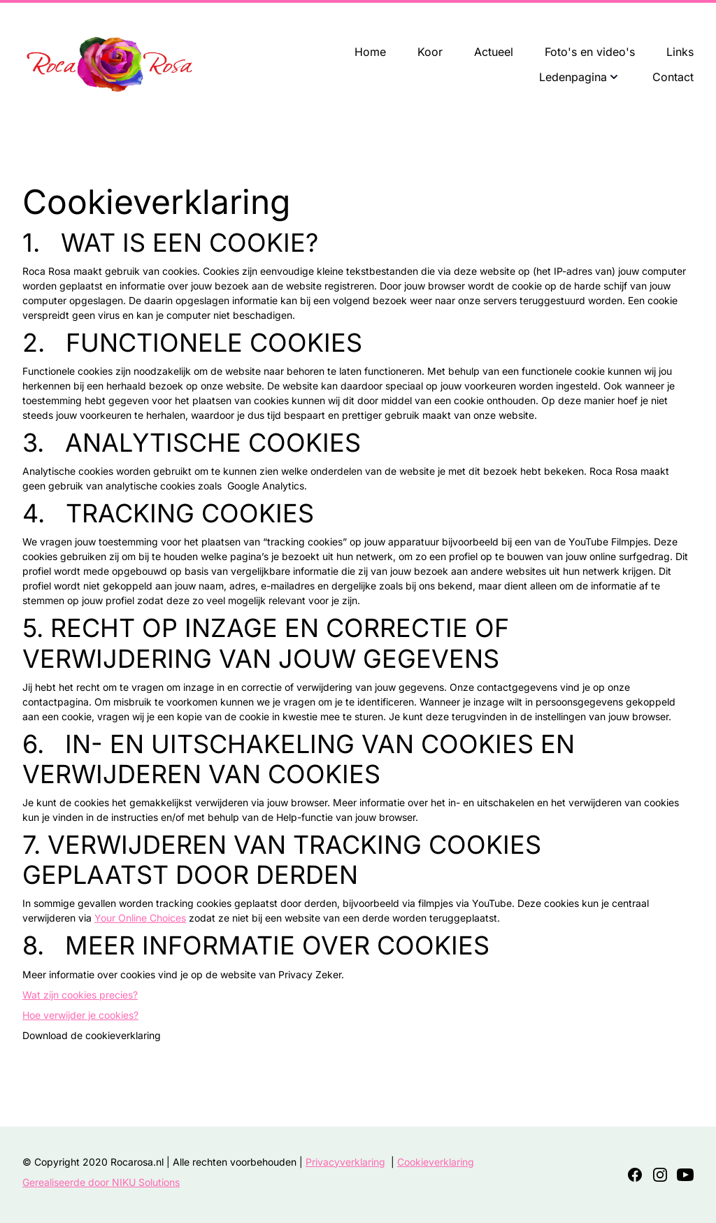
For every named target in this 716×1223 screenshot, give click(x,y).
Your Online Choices (140, 918)
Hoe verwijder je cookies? (80, 1015)
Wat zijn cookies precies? (80, 995)
